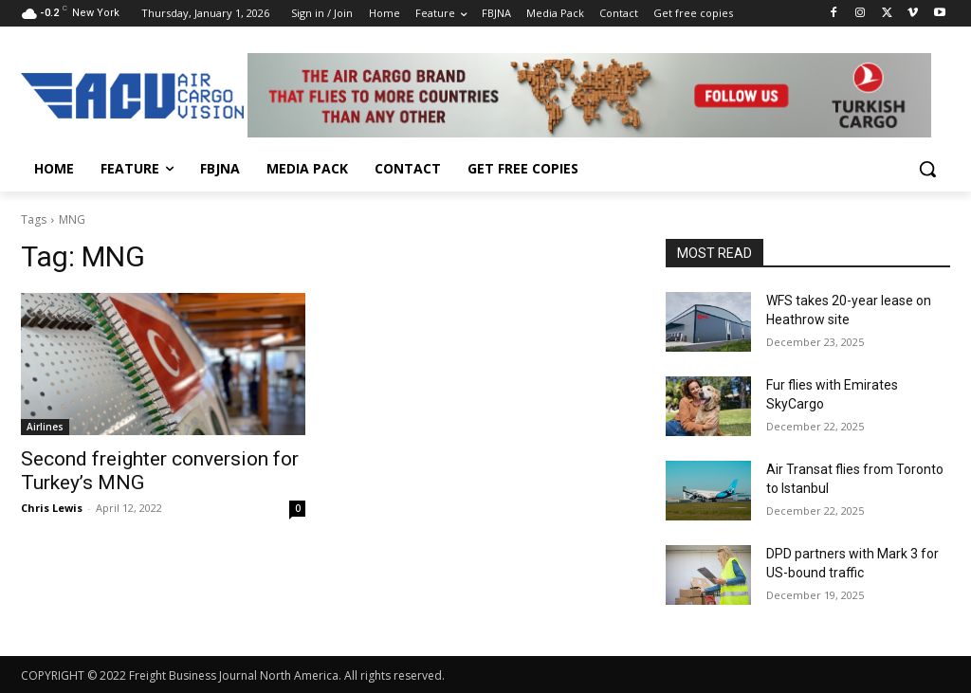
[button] (927, 168)
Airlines (45, 426)
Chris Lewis (51, 508)
